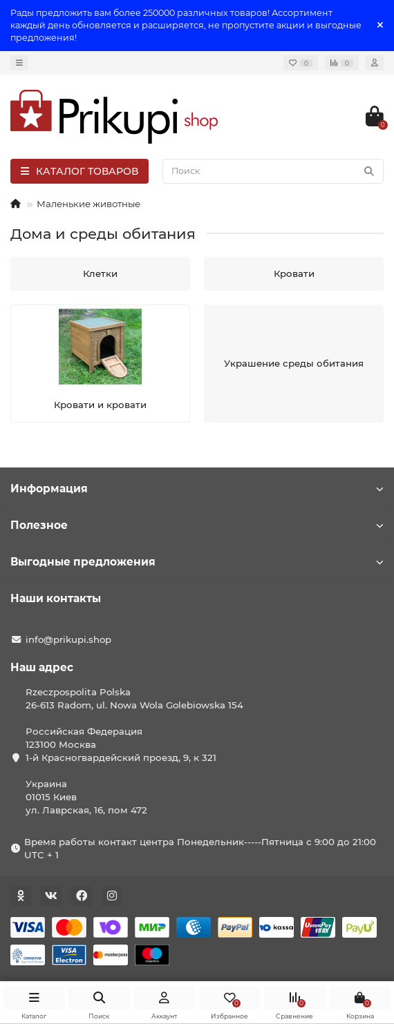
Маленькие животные (88, 203)
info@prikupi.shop (68, 639)
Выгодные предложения (197, 561)
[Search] (273, 171)
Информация (197, 488)
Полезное (197, 525)
